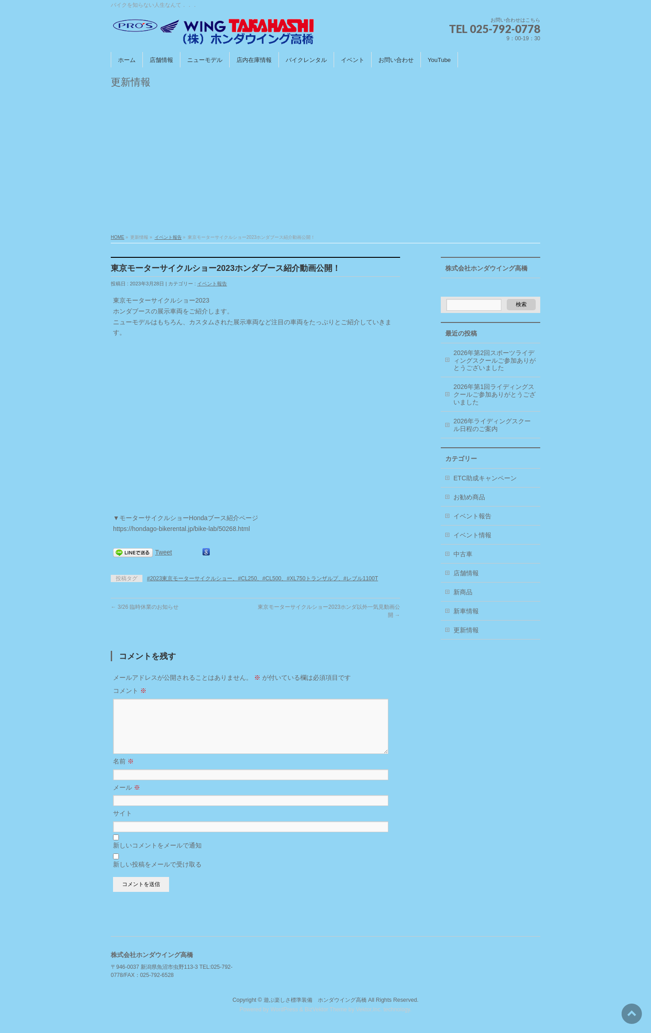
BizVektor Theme (326, 1010)
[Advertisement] (325, 164)
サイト (122, 824)
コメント (129, 690)
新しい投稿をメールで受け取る (157, 875)
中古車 (462, 554)
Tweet (163, 552)
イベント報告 (168, 237)
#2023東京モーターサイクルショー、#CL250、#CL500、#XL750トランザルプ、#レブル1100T (262, 578)
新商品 (462, 592)
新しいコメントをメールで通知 (157, 856)
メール (126, 798)
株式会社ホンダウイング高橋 (486, 268)
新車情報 (466, 611)
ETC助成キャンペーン (485, 478)
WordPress (284, 1010)
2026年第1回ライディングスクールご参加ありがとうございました (494, 394)
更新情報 (466, 630)
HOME (117, 237)
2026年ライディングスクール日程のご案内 (492, 424)
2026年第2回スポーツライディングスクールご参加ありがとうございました (494, 360)
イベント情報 (472, 535)
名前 (123, 772)
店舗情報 (466, 573)
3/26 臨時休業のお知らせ (145, 607)
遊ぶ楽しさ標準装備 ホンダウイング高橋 (315, 1000)
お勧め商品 (469, 497)
